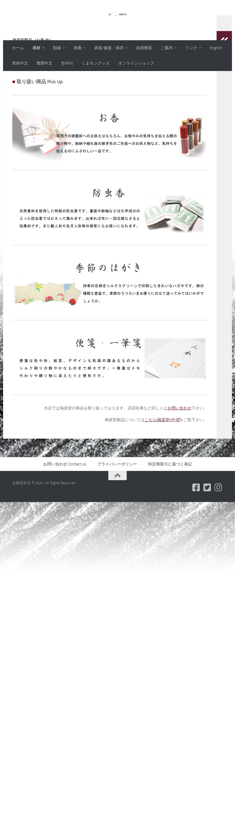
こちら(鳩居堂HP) (161, 459)
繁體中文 (44, 63)
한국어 (67, 63)
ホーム (18, 47)
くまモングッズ (96, 63)
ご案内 (167, 47)
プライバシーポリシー (117, 504)
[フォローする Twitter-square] (207, 527)
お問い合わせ (179, 448)
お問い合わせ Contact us (64, 504)
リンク (191, 47)
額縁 (57, 47)
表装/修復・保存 (109, 47)
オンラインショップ (136, 63)
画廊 (78, 47)
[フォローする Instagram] (218, 527)
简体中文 (20, 63)
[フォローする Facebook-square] (196, 527)
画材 (36, 47)
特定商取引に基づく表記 (170, 504)
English (216, 47)
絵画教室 (144, 47)
